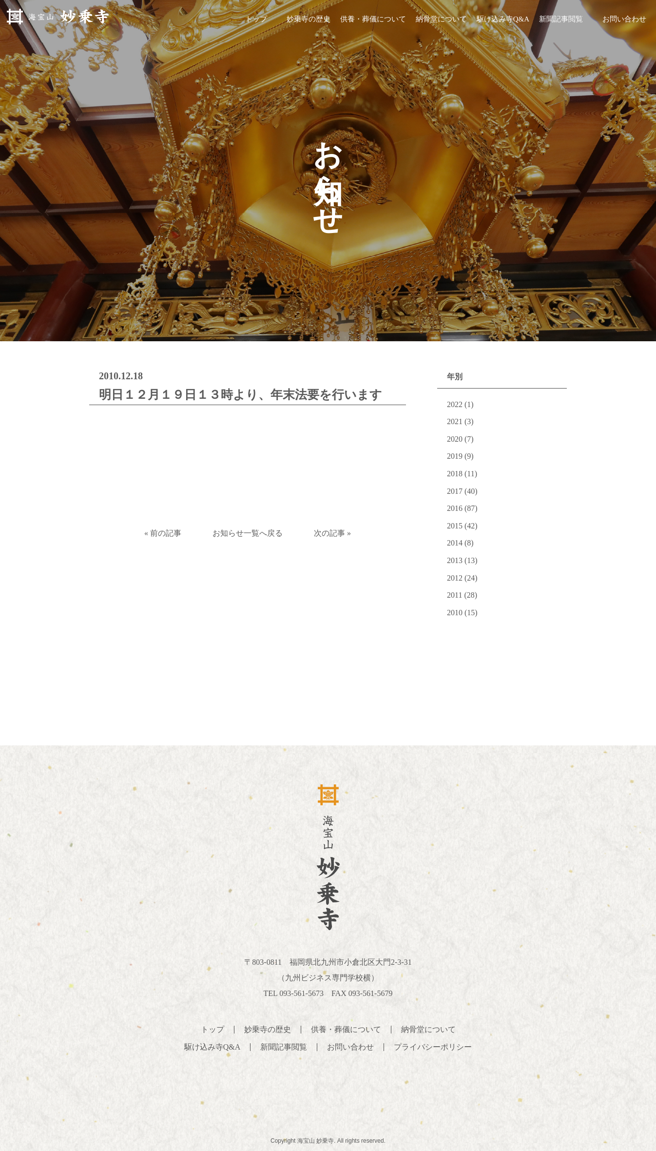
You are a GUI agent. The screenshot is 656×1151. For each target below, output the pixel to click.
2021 (455, 421)
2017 (455, 491)
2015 (455, 526)
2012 (455, 578)
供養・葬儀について (373, 19)
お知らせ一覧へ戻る (247, 533)
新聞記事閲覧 (561, 19)
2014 (455, 543)
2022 (455, 404)
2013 (455, 560)
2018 (455, 473)
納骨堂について (441, 19)
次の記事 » (332, 533)
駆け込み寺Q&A (503, 19)
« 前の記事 (162, 533)
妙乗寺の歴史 (308, 19)
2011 (454, 595)
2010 (455, 612)
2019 (455, 456)
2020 (455, 439)
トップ (256, 19)
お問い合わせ (624, 19)
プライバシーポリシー (433, 1047)
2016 (455, 508)
